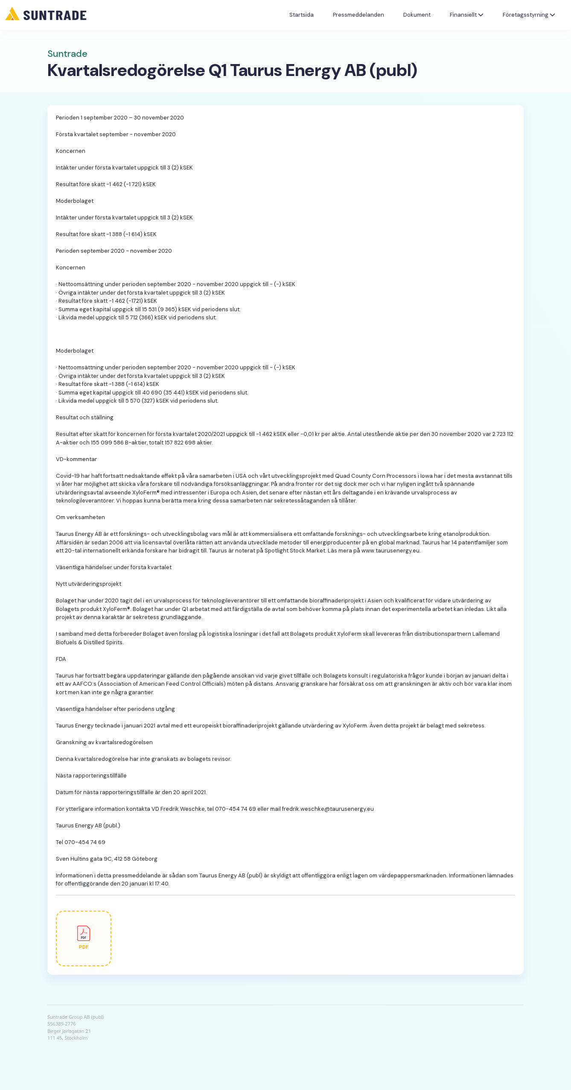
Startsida (301, 14)
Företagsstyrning (529, 14)
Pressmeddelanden (358, 14)
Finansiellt (467, 14)
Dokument (417, 14)
